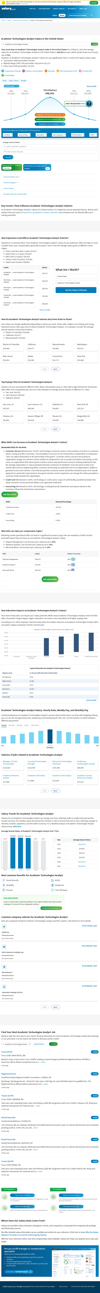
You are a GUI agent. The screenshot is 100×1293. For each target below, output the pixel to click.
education (54, 212)
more (43, 1062)
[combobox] (50, 44)
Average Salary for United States (15, 194)
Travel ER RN (6, 1052)
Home (3, 20)
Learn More (25, 3)
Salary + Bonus (14, 81)
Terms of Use (63, 1286)
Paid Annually (11, 86)
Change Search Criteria (11, 142)
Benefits (23, 81)
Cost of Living (8, 188)
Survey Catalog (59, 9)
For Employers (45, 9)
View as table (91, 86)
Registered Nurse (8, 1073)
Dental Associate (8, 1117)
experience (27, 212)
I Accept (93, 3)
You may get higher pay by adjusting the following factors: (21, 130)
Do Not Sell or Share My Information (83, 1286)
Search (94, 44)
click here (17, 826)
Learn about (18, 1272)
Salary (9, 20)
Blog (55, 15)
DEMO (62, 15)
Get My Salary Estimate (76, 290)
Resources (73, 9)
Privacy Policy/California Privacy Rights (42, 1286)
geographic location (41, 212)
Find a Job (83, 9)
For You (33, 9)
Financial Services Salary (20, 20)
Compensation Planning (78, 15)
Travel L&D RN (7, 1095)
